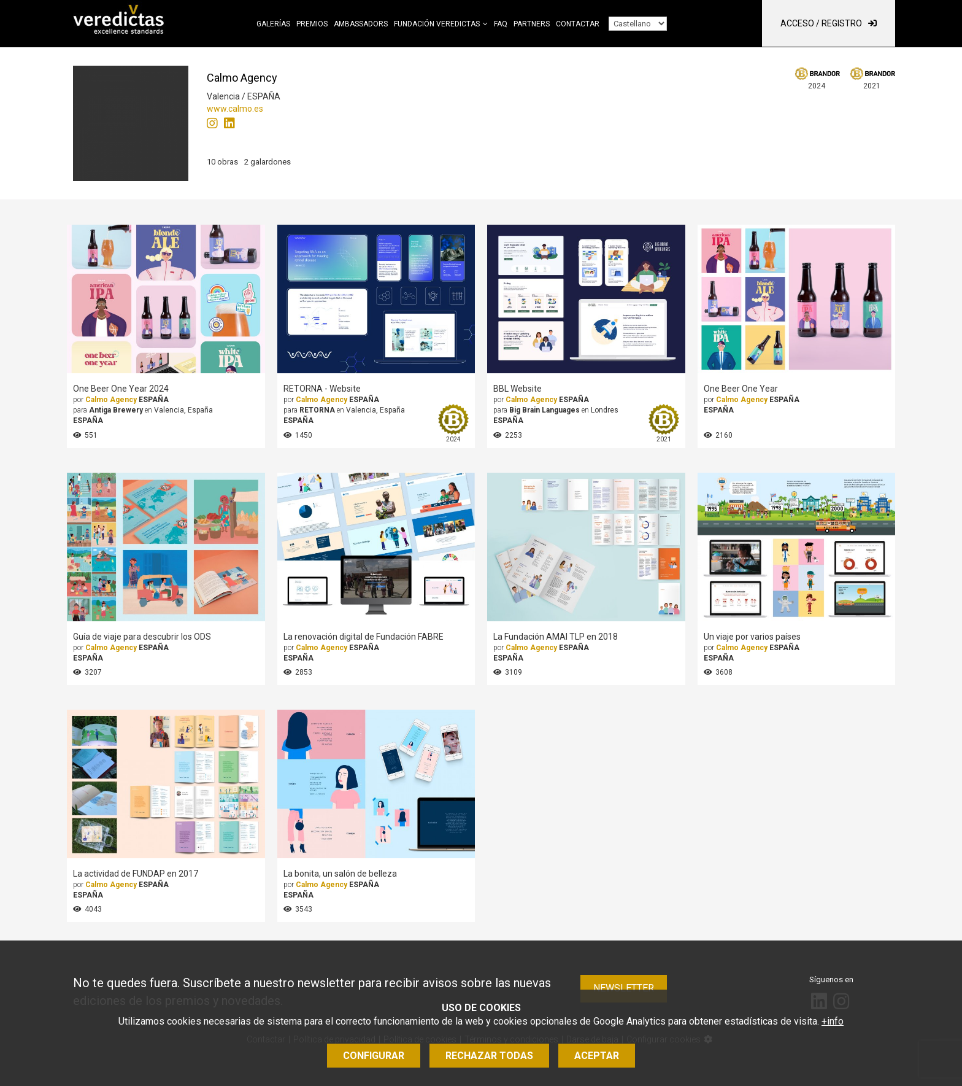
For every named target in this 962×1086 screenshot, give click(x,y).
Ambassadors (361, 24)
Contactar (577, 24)
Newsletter (623, 988)
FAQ (500, 24)
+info (833, 1021)
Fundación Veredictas (437, 24)
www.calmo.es (235, 109)
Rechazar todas (489, 1055)
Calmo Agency (111, 399)
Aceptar (596, 1055)
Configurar (373, 1055)
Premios (312, 24)
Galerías (273, 24)
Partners (532, 24)
